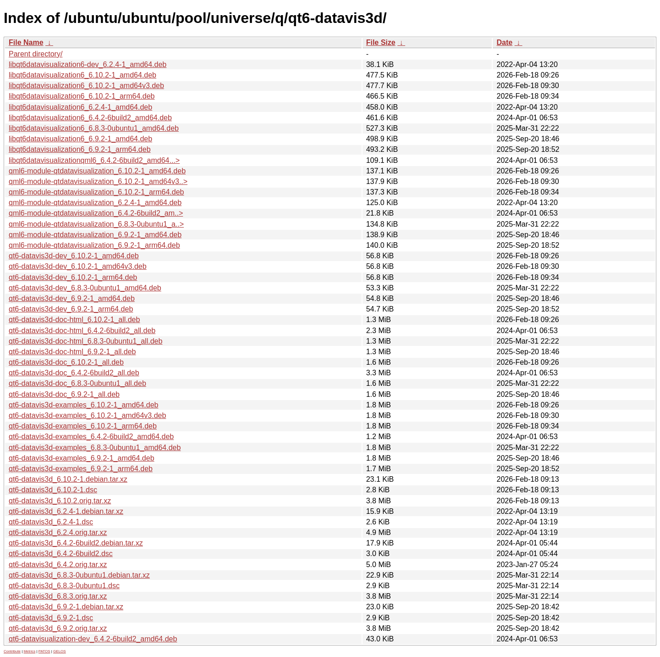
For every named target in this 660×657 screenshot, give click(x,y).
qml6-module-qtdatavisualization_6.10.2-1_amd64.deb (97, 171)
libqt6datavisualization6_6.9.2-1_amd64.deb (80, 139)
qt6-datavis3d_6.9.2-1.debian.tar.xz (66, 607)
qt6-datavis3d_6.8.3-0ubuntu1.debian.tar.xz (79, 575)
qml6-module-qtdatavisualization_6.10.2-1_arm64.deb (96, 192)
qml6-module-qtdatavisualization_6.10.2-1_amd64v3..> (98, 181)
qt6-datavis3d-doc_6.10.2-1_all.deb (66, 362)
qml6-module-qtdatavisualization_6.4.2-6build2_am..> (96, 213)
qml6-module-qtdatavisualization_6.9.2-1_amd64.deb (95, 235)
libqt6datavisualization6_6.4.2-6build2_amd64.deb (90, 118)
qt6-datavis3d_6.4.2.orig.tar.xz (58, 564)
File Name (26, 42)
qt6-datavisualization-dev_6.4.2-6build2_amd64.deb (93, 639)
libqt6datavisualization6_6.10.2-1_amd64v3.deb (86, 85)
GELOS (59, 651)
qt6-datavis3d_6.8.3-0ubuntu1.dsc (64, 586)
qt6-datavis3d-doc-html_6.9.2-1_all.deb (72, 352)
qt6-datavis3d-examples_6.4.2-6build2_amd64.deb (91, 436)
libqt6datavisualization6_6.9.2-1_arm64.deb (80, 149)
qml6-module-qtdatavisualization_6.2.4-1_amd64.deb (95, 202)
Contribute (12, 651)
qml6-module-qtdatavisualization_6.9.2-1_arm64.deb (94, 245)
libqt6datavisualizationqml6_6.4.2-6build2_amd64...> (94, 160)
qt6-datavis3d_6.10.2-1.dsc (53, 490)
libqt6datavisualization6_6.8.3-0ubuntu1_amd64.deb (94, 128)
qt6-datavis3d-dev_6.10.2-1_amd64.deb (74, 256)
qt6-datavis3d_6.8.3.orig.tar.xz (58, 596)
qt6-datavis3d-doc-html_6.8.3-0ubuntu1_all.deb (85, 341)
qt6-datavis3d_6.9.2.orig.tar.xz (58, 628)
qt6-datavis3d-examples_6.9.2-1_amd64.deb (81, 458)
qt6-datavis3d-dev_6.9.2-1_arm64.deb (71, 309)
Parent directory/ (35, 54)
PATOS (44, 651)
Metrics (29, 651)
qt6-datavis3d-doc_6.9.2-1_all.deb (64, 394)
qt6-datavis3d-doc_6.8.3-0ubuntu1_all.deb (77, 383)
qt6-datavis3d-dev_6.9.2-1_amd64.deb (72, 298)
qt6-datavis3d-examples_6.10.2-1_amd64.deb (83, 405)
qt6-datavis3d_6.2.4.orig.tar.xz (58, 532)
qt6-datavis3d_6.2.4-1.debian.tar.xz (66, 511)
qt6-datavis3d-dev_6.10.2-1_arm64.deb (73, 277)
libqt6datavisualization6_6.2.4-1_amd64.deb (80, 107)
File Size (381, 42)
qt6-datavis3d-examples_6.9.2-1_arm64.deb (81, 469)
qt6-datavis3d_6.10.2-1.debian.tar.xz (68, 479)
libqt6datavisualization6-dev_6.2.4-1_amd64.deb (87, 64)
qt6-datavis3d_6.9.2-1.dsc (51, 618)
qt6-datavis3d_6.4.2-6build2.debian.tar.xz (76, 543)
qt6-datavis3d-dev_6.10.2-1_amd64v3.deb (78, 266)
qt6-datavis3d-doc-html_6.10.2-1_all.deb (74, 319)
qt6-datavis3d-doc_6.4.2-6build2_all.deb (74, 373)
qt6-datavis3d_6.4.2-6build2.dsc (61, 553)
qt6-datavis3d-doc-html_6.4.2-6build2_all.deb (82, 330)
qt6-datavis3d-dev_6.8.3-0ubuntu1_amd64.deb (85, 288)
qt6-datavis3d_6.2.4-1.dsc (51, 522)
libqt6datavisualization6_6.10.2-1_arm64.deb (81, 96)
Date (504, 42)
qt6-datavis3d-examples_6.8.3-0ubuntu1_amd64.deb (95, 447)
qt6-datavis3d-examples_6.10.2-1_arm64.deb (83, 426)
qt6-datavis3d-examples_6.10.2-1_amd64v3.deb (87, 415)
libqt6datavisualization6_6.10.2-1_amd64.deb (82, 75)
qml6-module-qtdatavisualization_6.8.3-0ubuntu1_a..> (96, 224)
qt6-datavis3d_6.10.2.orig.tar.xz (60, 501)
